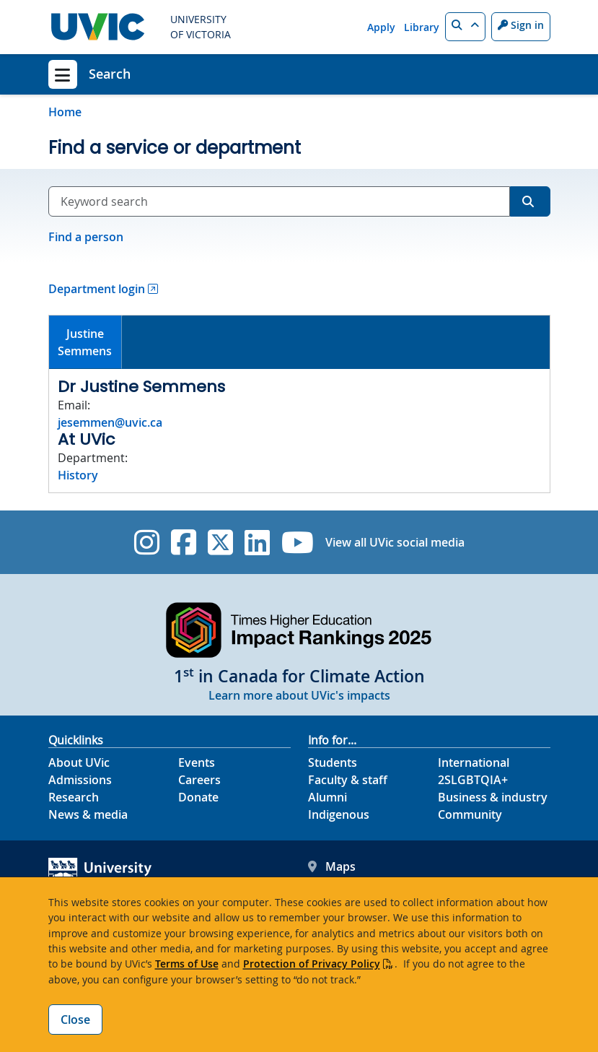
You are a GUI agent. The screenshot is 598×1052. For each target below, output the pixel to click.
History (78, 475)
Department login (96, 289)
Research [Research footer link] (73, 797)
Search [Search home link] (110, 73)
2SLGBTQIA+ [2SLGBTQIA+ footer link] (473, 780)
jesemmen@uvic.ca (110, 422)
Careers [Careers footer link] (199, 780)
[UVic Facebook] (183, 542)
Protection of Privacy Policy (311, 963)
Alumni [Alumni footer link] (327, 797)
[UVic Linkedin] (257, 542)
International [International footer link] (473, 762)
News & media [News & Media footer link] (88, 814)
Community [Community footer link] (470, 814)
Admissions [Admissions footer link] (80, 780)
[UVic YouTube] (297, 542)
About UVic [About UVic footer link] (79, 762)
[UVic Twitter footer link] (220, 542)
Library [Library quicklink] (421, 27)
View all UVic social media (395, 542)
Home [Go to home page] (65, 112)
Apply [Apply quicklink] (381, 27)
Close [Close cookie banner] (75, 1019)
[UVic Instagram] (146, 542)
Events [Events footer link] (196, 762)
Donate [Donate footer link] (198, 797)
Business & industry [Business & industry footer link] (493, 797)
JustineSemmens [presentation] (85, 342)
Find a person (85, 237)
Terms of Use (187, 963)
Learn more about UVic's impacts (299, 695)
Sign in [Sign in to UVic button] (521, 25)
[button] (465, 26)
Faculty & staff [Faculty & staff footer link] (347, 780)
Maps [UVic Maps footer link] (332, 866)
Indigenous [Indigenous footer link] (338, 814)
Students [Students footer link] (332, 762)
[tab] (86, 343)
